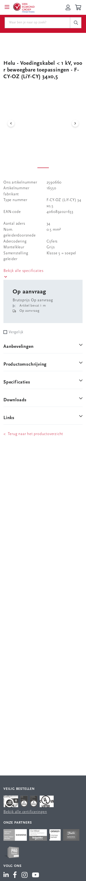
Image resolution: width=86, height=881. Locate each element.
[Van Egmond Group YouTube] (35, 875)
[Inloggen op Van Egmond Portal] (68, 7)
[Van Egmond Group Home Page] (24, 7)
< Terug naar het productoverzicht (33, 434)
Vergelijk (16, 332)
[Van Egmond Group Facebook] (15, 875)
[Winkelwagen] (79, 7)
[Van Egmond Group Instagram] (25, 875)
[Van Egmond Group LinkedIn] (7, 875)
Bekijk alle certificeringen (25, 812)
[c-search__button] (75, 22)
